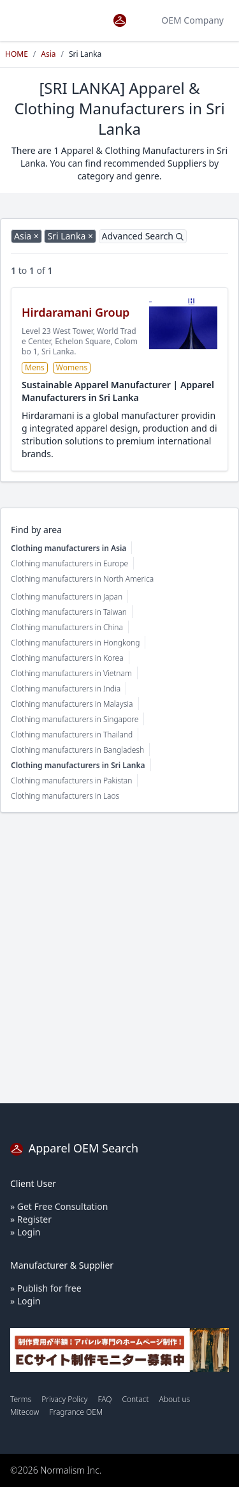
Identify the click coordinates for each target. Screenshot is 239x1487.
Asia (48, 54)
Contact (135, 1399)
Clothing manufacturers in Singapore (74, 719)
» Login (25, 1232)
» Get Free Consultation (59, 1206)
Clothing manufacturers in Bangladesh (77, 749)
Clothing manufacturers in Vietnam (71, 673)
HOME (16, 54)
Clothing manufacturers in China (67, 627)
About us (175, 1399)
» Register (31, 1219)
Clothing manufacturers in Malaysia (72, 703)
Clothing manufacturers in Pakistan (71, 780)
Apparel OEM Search (74, 1148)
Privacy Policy (64, 1399)
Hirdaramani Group (75, 312)
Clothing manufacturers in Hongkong (75, 642)
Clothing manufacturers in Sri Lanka (78, 765)
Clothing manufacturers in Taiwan (69, 612)
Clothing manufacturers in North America (82, 578)
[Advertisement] (119, 958)
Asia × (26, 236)
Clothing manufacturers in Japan (66, 596)
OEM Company (192, 20)
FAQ (105, 1399)
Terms (20, 1399)
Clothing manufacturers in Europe (69, 563)
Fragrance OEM (76, 1412)
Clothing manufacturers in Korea (67, 658)
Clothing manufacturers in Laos (65, 795)
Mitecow (24, 1412)
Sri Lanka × (70, 236)
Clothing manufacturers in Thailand (72, 734)
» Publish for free (46, 1288)
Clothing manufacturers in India (65, 688)
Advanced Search (143, 236)
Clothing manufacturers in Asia (68, 548)
